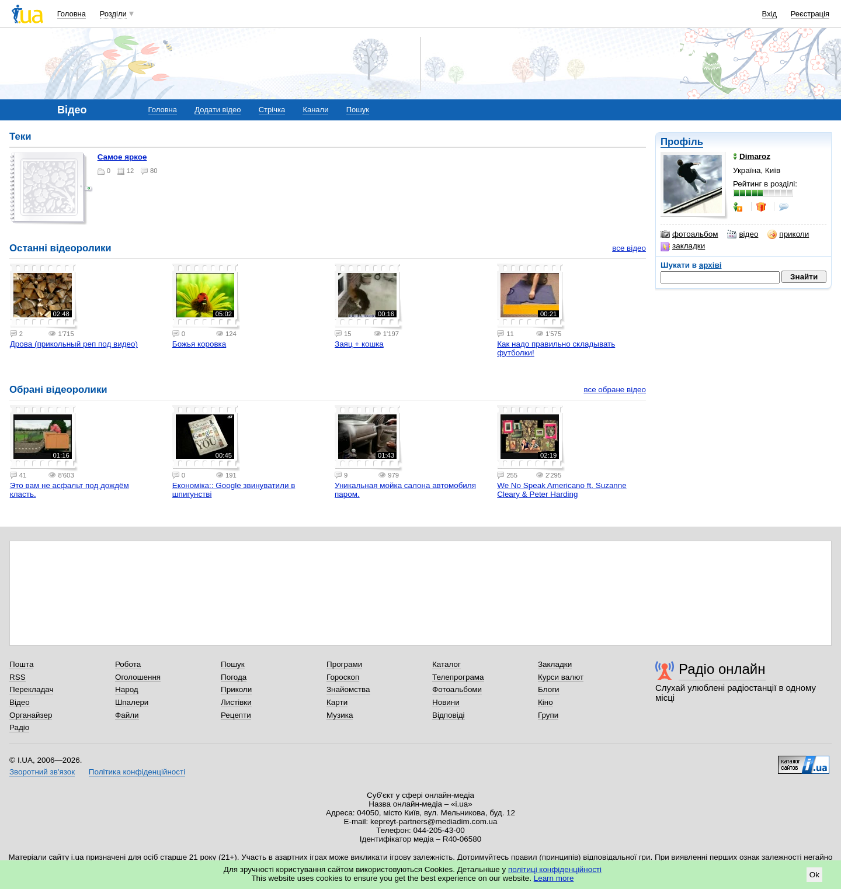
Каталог (446, 664)
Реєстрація (810, 13)
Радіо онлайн (722, 669)
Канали (315, 109)
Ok (814, 874)
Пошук (357, 109)
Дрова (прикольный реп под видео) (74, 344)
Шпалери (131, 702)
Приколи (236, 689)
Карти (336, 702)
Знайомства (348, 689)
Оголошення (138, 677)
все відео (629, 248)
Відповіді (448, 715)
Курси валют (560, 677)
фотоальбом (689, 234)
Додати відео (217, 109)
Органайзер (30, 715)
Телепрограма (458, 677)
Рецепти (236, 715)
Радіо (19, 727)
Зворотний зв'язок (42, 771)
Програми (344, 664)
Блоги (548, 689)
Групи (548, 715)
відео (742, 234)
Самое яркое (122, 157)
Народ (126, 689)
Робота (128, 664)
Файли (127, 715)
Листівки (236, 702)
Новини (446, 702)
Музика (339, 715)
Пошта (21, 664)
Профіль (682, 141)
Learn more (554, 878)
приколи (788, 234)
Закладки (555, 664)
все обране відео (614, 389)
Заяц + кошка (359, 344)
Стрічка (272, 109)
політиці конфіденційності (555, 869)
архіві (710, 265)
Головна (71, 13)
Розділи (113, 13)
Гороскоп (342, 677)
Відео (19, 702)
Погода (233, 677)
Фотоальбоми (457, 689)
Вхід (769, 13)
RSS (17, 677)
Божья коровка (199, 344)
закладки (683, 246)
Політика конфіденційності (137, 771)
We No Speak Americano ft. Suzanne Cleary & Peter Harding (562, 490)
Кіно (545, 702)
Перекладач (31, 689)
